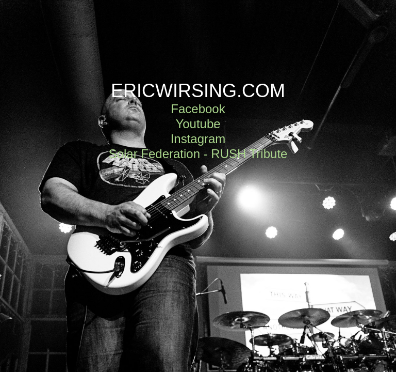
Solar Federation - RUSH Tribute (198, 154)
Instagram (198, 139)
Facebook (198, 109)
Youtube (197, 124)
